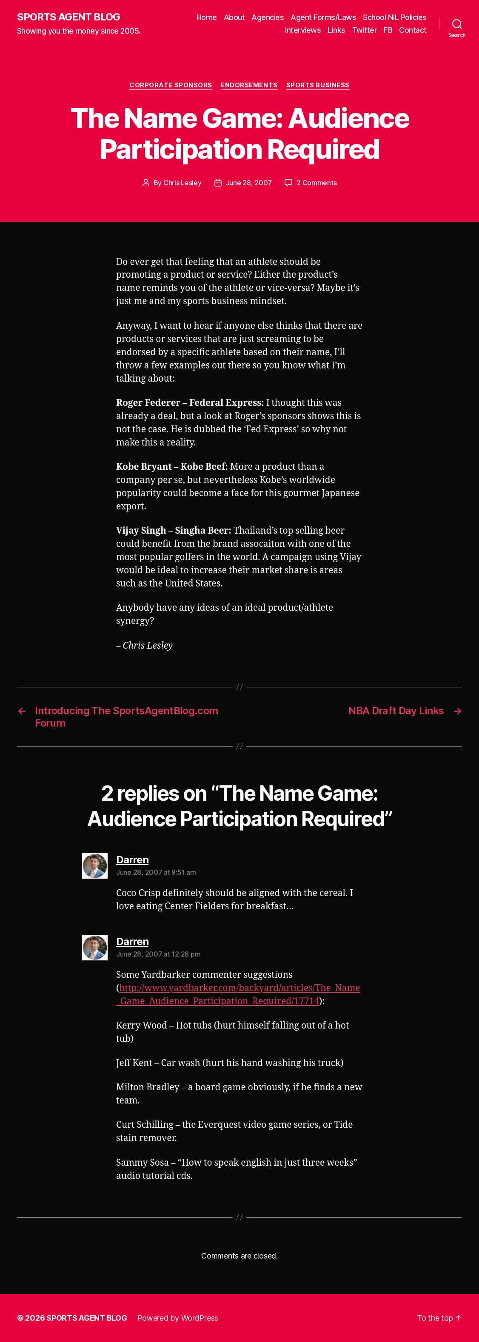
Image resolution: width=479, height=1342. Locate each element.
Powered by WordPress (178, 1317)
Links (336, 30)
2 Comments (316, 182)
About (234, 17)
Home (207, 17)
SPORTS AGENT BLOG (68, 17)
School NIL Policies (395, 17)
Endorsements (249, 85)
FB (388, 30)
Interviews (303, 30)
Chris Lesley (182, 182)
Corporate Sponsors (170, 85)
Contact (413, 30)
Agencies (267, 17)
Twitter (364, 30)
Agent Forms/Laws (323, 17)
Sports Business (318, 85)
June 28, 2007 (249, 182)
